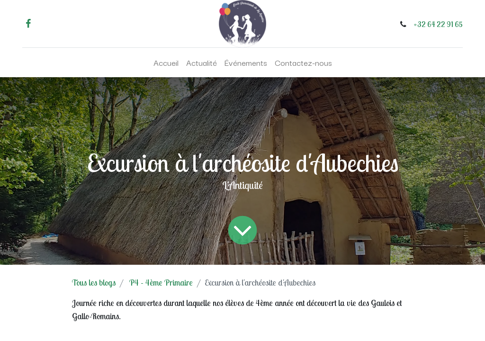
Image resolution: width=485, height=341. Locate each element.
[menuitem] (166, 62)
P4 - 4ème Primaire (161, 282)
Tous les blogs (94, 282)
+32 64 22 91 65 (438, 24)
